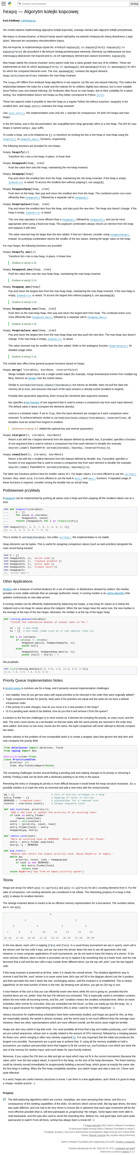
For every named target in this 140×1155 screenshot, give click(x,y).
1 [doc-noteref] (74, 1037)
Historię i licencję (97, 1135)
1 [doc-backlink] (4, 1099)
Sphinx (125, 1151)
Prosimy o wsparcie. (125, 1142)
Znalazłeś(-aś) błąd (124, 1148)
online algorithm (116, 593)
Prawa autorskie (93, 1125)
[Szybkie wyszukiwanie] (73, 3)
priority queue (13, 688)
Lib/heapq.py (28, 20)
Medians (8, 589)
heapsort (10, 498)
